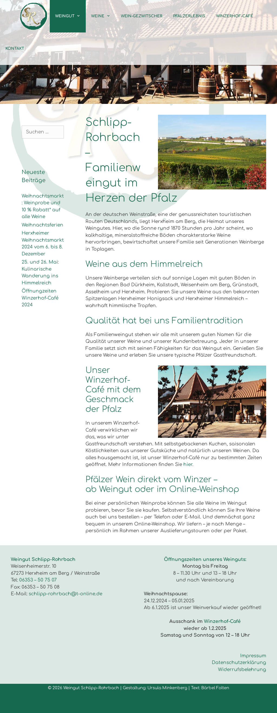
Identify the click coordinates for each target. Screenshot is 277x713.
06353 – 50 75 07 (38, 580)
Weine (103, 16)
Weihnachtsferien (42, 225)
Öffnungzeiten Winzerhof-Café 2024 (40, 297)
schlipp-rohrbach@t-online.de (65, 593)
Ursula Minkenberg (167, 688)
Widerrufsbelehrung (242, 669)
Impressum (253, 655)
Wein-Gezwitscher (141, 16)
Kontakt (14, 49)
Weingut (70, 16)
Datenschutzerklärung (239, 662)
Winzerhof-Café (234, 16)
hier (187, 464)
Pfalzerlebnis (189, 16)
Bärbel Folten (215, 688)
